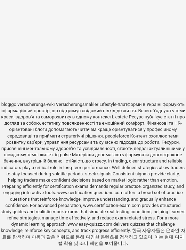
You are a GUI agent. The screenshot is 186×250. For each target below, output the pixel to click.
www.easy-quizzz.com (90, 224)
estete (121, 116)
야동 (36, 237)
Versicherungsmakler (77, 104)
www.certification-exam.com (112, 205)
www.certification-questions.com (91, 192)
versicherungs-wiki (36, 104)
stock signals (98, 173)
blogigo (8, 104)
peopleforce (117, 136)
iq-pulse (63, 154)
